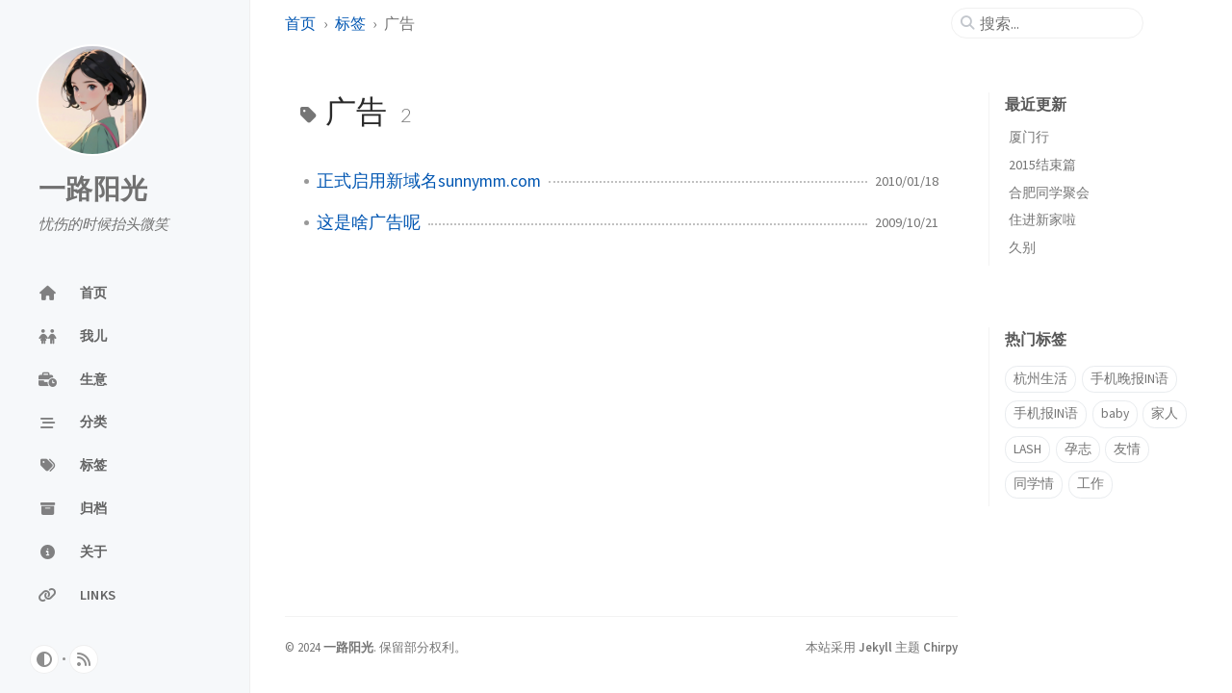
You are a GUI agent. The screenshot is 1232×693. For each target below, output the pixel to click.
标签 (350, 23)
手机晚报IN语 (1129, 379)
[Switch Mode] (44, 659)
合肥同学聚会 (1049, 192)
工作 (1090, 483)
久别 (1022, 247)
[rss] (83, 659)
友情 (1127, 449)
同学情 (1034, 483)
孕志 (1078, 449)
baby (1115, 413)
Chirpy (940, 646)
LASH (1027, 449)
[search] (1055, 23)
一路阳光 (92, 189)
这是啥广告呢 (369, 222)
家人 (1164, 413)
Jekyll (875, 646)
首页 (300, 23)
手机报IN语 (1046, 413)
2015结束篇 (1042, 164)
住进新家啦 (1042, 219)
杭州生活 (1040, 379)
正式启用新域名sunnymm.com (429, 181)
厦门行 (1029, 136)
